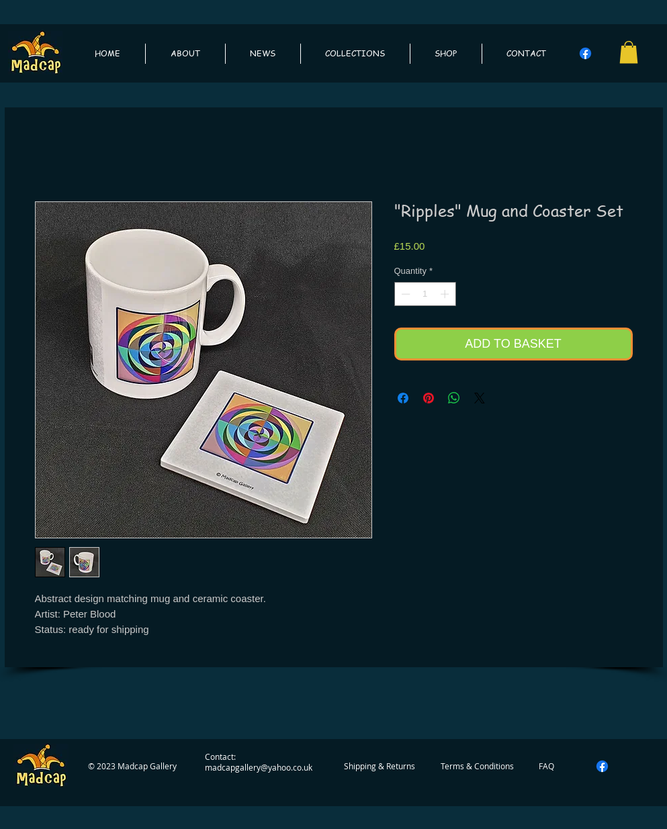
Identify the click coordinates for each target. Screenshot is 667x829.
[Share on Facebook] (403, 398)
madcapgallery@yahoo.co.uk (258, 767)
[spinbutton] (425, 294)
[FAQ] (546, 765)
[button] (628, 52)
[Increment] (446, 294)
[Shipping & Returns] (379, 765)
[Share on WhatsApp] (454, 398)
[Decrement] (404, 294)
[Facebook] (585, 53)
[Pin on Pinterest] (428, 398)
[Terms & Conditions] (477, 765)
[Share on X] (480, 398)
